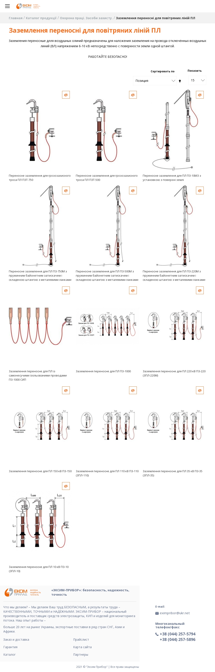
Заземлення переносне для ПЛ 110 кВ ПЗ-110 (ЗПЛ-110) (107, 473)
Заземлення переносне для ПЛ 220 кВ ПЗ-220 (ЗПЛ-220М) (174, 373)
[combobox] (197, 80)
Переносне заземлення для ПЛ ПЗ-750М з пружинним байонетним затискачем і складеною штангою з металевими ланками (40, 275)
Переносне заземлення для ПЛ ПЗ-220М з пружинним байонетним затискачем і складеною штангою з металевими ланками (174, 275)
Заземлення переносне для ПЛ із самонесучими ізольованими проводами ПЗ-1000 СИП (38, 375)
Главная (16, 18)
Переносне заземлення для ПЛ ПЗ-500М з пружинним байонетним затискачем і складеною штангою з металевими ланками (107, 275)
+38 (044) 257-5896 (177, 639)
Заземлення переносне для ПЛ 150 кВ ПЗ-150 (40, 471)
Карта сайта (82, 647)
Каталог (9, 654)
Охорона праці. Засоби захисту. (87, 18)
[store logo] (28, 6)
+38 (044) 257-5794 (177, 633)
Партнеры (80, 654)
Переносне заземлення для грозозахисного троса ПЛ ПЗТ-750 (40, 178)
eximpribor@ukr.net (175, 613)
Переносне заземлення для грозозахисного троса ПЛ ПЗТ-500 (107, 178)
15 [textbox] (192, 80)
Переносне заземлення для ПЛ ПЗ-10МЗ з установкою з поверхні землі (172, 178)
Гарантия (10, 647)
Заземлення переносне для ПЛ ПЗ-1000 (103, 371)
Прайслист (81, 639)
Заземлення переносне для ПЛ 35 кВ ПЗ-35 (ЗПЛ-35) (172, 473)
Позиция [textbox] (141, 81)
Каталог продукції (41, 18)
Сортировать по (163, 71)
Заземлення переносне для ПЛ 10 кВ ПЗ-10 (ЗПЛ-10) (38, 569)
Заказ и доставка (16, 639)
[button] (66, 95)
